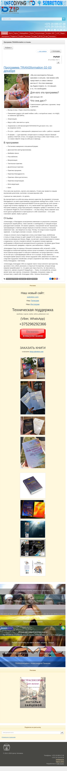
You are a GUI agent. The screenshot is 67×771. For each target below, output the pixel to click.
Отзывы (34, 36)
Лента (11, 33)
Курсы (16, 33)
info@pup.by (60, 759)
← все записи (42, 51)
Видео (63, 33)
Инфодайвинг (24, 33)
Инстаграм (34, 304)
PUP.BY (56, 57)
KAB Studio (60, 764)
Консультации (39, 33)
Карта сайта (60, 761)
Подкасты (14, 36)
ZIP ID (41, 36)
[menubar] (34, 34)
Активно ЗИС (50, 33)
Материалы (5, 36)
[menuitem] (4, 33)
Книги (32, 33)
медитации (22, 278)
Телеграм (35, 301)
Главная (4, 33)
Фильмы (27, 36)
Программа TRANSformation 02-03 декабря (28, 69)
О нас (46, 36)
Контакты (52, 36)
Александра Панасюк (12, 278)
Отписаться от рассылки (8, 737)
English (21, 36)
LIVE (57, 33)
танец (28, 278)
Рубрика (8, 47)
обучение (34, 278)
